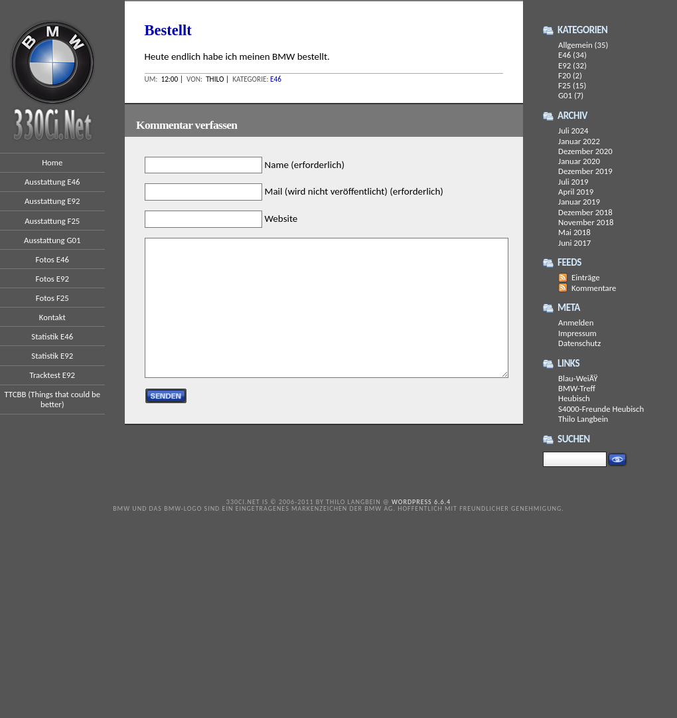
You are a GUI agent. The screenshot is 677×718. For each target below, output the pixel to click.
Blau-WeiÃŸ (577, 378)
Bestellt (168, 30)
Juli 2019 (573, 182)
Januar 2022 (579, 141)
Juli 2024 (573, 130)
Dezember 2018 (585, 212)
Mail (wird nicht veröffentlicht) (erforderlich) (354, 192)
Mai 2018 (574, 232)
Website (281, 218)
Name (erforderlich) (304, 165)
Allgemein (575, 45)
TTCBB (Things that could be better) (52, 399)
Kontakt (52, 317)
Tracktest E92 (52, 375)
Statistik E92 (52, 356)
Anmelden (575, 322)
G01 (565, 95)
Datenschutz (579, 343)
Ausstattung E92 (52, 201)
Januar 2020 (579, 161)
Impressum (577, 333)
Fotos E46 (52, 259)
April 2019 (575, 192)
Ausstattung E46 (52, 182)
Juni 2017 (574, 243)
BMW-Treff (576, 388)
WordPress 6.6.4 (421, 501)
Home (52, 162)
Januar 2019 (579, 202)
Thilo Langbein (583, 419)
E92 (564, 65)
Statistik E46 (52, 336)
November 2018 (585, 222)
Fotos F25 (52, 298)
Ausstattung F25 (52, 221)
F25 (564, 85)
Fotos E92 (52, 279)
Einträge (585, 277)
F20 (564, 75)
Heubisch (574, 398)
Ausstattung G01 (52, 240)
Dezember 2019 (585, 171)
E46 (275, 79)
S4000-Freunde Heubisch (601, 409)
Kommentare (593, 288)
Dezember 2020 (585, 151)
